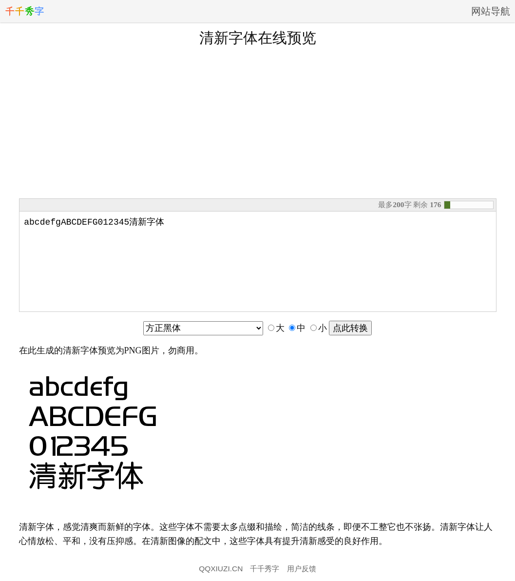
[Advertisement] (257, 121)
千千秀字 (264, 568)
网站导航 (490, 11)
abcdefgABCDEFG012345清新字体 (257, 260)
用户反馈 (301, 568)
